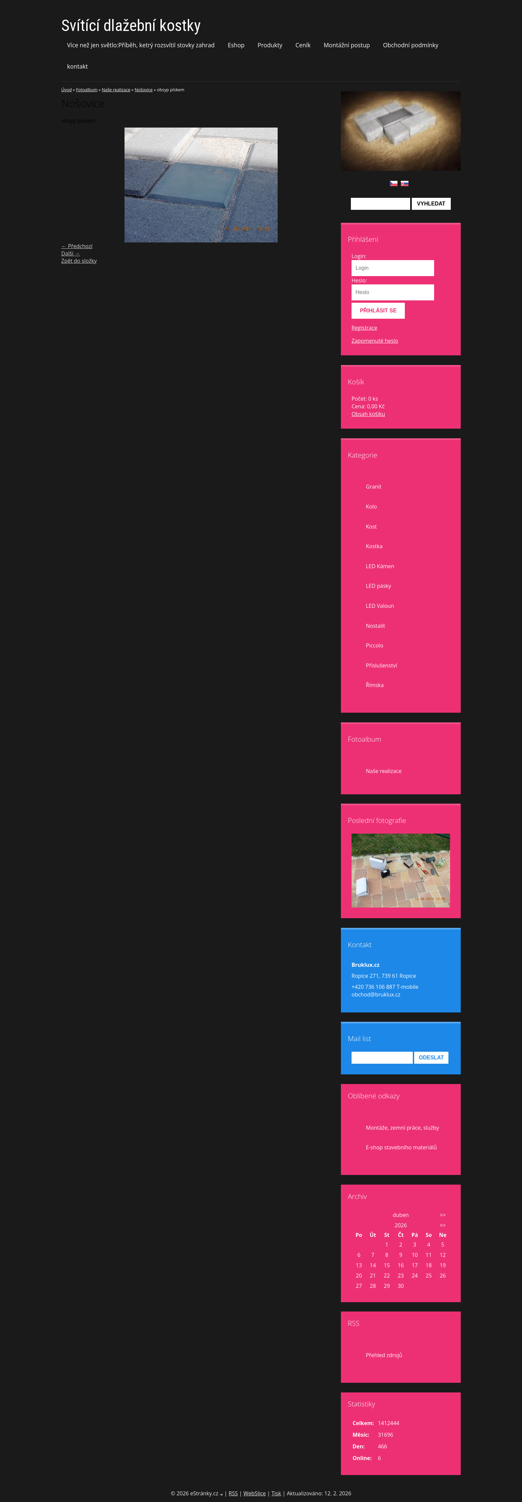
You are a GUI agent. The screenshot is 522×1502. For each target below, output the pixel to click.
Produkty (270, 45)
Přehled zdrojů (384, 1355)
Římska (375, 685)
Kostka (374, 546)
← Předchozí (77, 246)
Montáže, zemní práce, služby (402, 1127)
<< (359, 1215)
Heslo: (359, 280)
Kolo (371, 506)
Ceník (302, 45)
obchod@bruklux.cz (376, 994)
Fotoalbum (86, 90)
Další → (70, 253)
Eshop (236, 45)
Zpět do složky (79, 260)
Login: (359, 256)
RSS (233, 1493)
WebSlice (254, 1493)
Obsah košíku (368, 414)
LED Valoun (380, 605)
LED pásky (378, 585)
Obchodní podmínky (410, 45)
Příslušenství (381, 665)
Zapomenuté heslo (375, 340)
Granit (374, 486)
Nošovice (143, 90)
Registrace (364, 327)
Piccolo (374, 645)
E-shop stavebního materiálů (401, 1147)
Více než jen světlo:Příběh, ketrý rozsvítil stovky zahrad (141, 45)
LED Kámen (380, 566)
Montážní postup (347, 45)
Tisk (276, 1493)
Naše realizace (116, 90)
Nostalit (375, 625)
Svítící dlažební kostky (131, 25)
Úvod (66, 90)
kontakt (77, 66)
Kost (371, 526)
